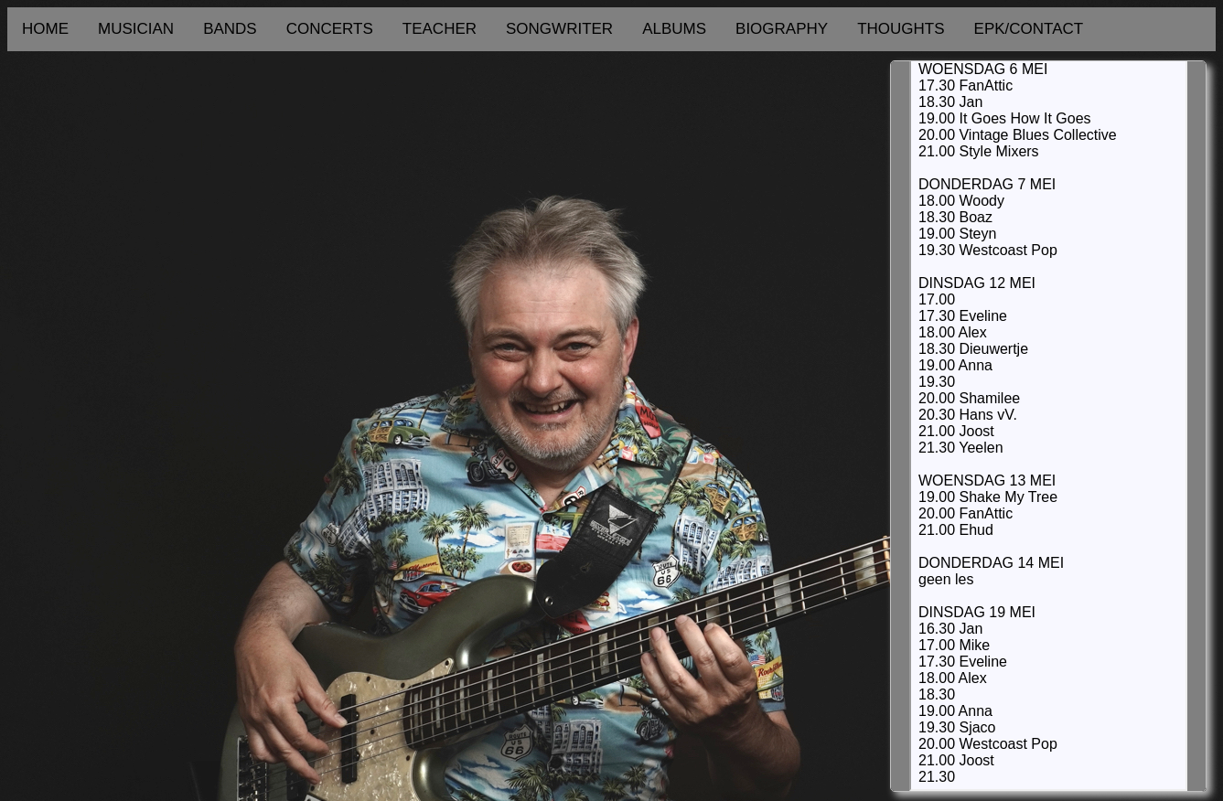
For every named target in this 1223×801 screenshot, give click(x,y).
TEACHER (439, 28)
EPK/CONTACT (1029, 28)
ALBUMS (674, 28)
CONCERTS (329, 28)
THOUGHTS (900, 28)
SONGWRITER (559, 28)
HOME (45, 28)
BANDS (230, 28)
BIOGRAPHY (781, 28)
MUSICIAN (136, 28)
